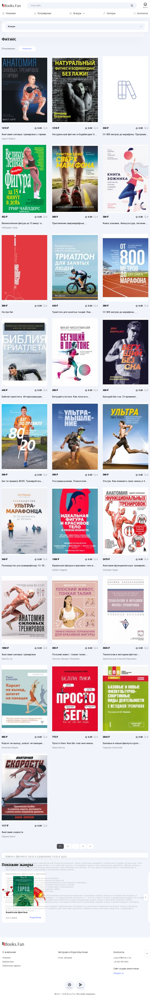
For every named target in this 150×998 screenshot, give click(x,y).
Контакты (118, 951)
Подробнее (44, 922)
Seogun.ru (118, 973)
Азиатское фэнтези (18, 917)
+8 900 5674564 (120, 962)
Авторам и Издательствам (73, 951)
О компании (9, 951)
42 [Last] (83, 848)
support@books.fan (122, 958)
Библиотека (8, 962)
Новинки (27, 49)
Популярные (8, 49)
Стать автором (65, 958)
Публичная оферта (11, 966)
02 (68, 848)
